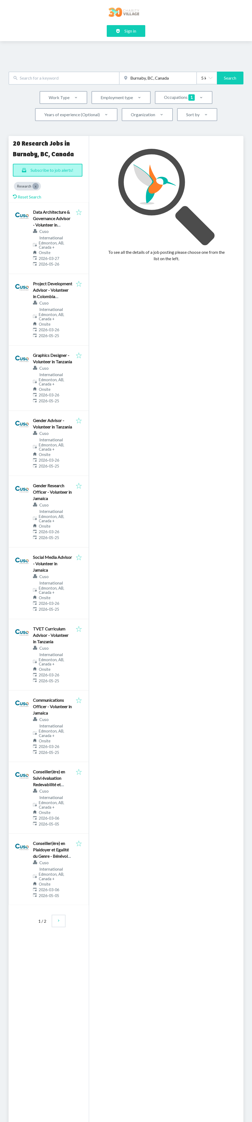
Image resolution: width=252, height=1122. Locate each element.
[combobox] (64, 78)
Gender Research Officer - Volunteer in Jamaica (52, 492)
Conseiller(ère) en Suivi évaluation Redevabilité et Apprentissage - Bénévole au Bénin (49, 784)
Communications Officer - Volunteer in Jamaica (52, 706)
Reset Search (27, 196)
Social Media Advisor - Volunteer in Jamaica (52, 563)
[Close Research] (35, 186)
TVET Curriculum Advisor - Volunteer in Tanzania (50, 635)
